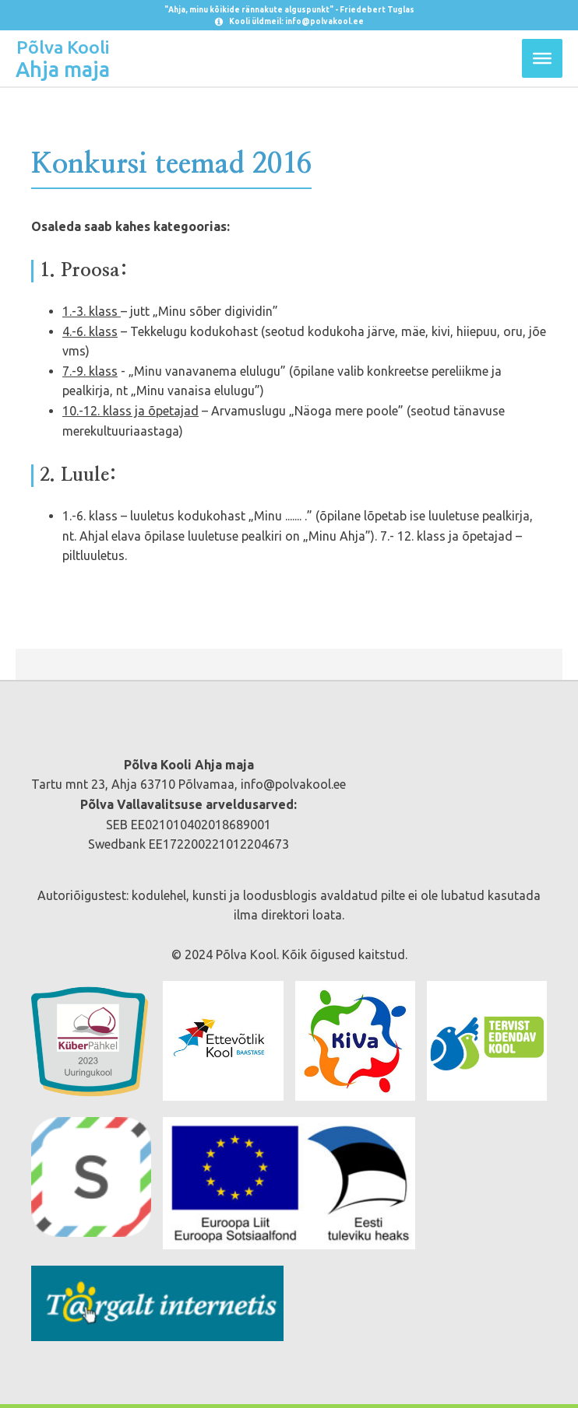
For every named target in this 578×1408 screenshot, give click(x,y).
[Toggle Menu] (542, 58)
